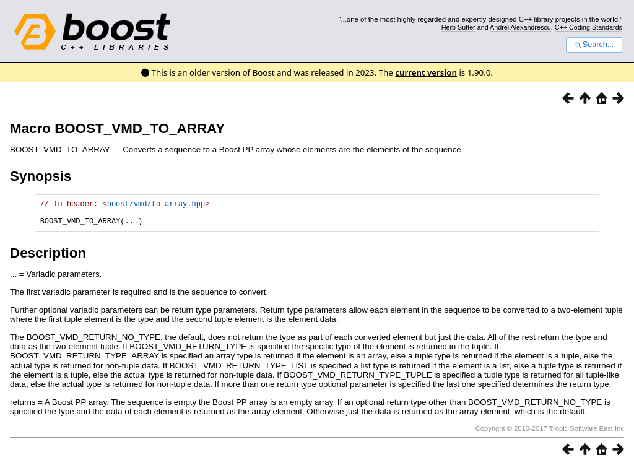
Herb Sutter (458, 27)
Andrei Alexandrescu (520, 27)
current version (426, 72)
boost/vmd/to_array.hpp (156, 205)
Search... (594, 44)
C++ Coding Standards (588, 27)
